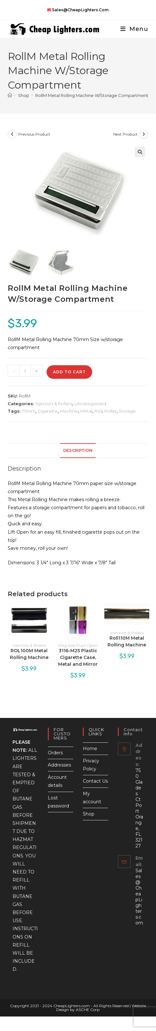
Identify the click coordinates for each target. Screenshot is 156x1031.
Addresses (59, 765)
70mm (28, 411)
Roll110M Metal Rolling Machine (127, 641)
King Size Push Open (78, 645)
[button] (140, 152)
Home (90, 748)
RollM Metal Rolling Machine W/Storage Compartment (91, 95)
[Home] (10, 95)
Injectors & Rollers (53, 403)
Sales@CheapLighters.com (139, 897)
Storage (127, 411)
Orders (55, 753)
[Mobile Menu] (132, 29)
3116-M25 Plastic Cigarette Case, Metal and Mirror (78, 657)
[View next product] (143, 134)
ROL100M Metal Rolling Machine (29, 654)
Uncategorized (90, 403)
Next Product (125, 134)
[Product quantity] (25, 371)
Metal (86, 411)
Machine (69, 411)
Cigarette (48, 411)
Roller (110, 411)
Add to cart (69, 371)
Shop (88, 814)
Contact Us (95, 781)
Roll (98, 411)
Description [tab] (77, 450)
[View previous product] (12, 134)
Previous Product (34, 134)
